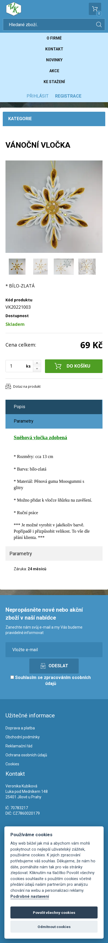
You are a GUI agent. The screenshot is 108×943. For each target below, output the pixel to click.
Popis (19, 406)
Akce (54, 71)
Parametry (23, 421)
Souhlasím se (50, 680)
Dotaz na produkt (27, 386)
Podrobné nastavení (29, 896)
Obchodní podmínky (22, 737)
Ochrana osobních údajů (26, 755)
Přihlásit (38, 96)
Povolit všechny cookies (54, 912)
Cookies (12, 764)
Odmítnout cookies (54, 926)
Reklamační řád (18, 746)
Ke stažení (54, 82)
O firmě (54, 38)
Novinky (54, 60)
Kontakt (54, 49)
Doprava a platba (20, 728)
